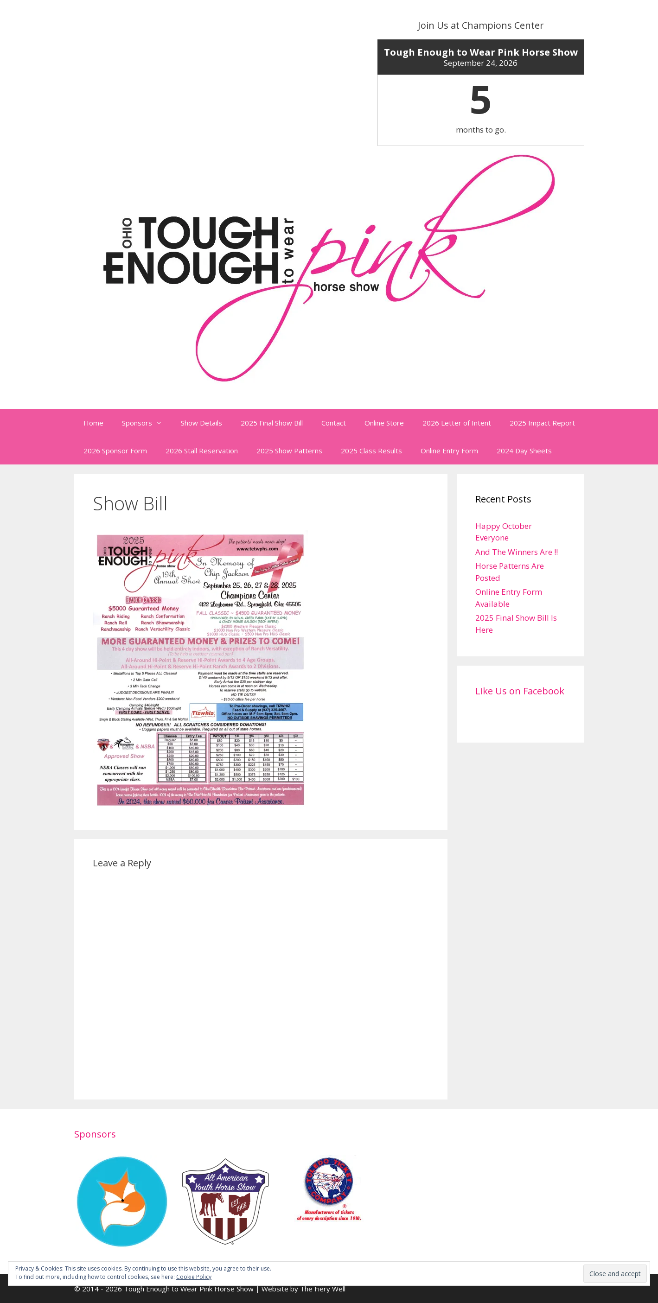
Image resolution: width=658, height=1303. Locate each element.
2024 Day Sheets (524, 450)
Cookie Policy (193, 1277)
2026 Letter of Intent (456, 422)
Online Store (384, 422)
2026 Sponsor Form (115, 450)
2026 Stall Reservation (202, 450)
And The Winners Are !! (516, 552)
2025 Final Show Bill (272, 422)
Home (93, 422)
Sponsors (147, 423)
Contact (333, 422)
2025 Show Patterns (289, 450)
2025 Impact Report (542, 422)
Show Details (201, 422)
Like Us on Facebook (519, 691)
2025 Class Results (371, 450)
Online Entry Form (449, 450)
